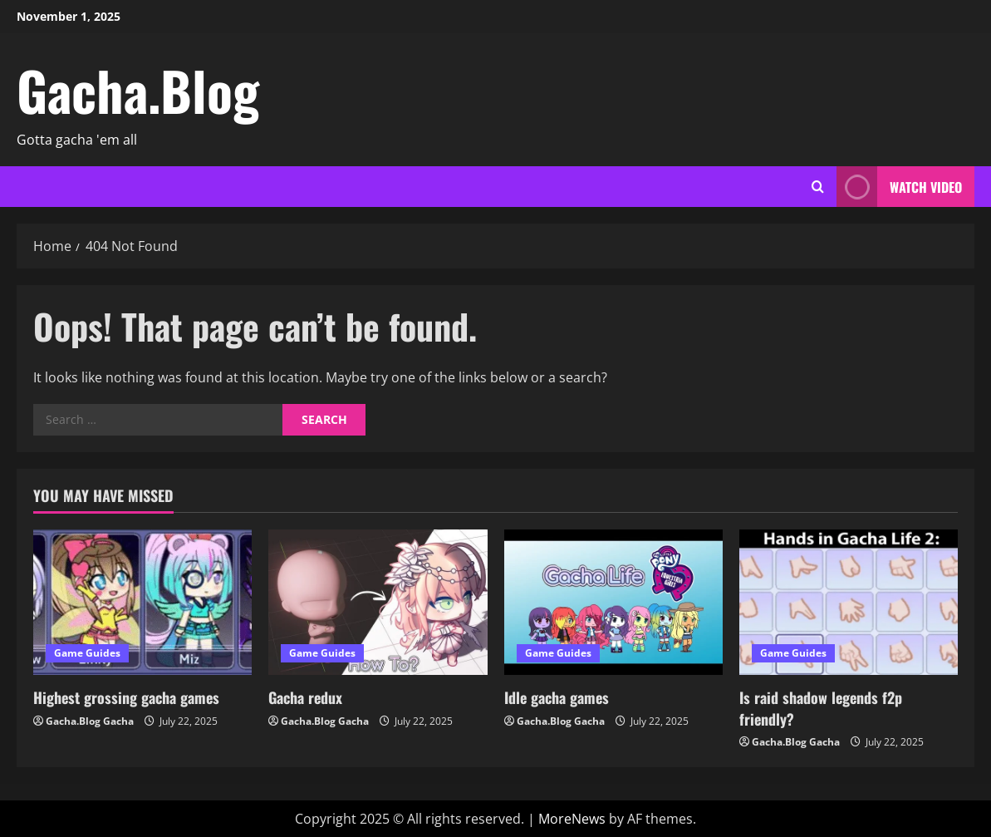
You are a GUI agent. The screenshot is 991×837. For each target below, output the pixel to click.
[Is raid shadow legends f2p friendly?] (848, 602)
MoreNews (572, 819)
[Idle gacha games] (613, 602)
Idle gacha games (556, 697)
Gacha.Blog (138, 90)
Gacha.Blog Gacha (90, 721)
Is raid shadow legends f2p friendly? (820, 708)
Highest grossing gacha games (126, 697)
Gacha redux (305, 697)
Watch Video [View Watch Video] (899, 186)
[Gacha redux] (377, 602)
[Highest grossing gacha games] (142, 602)
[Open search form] (818, 187)
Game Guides (87, 653)
